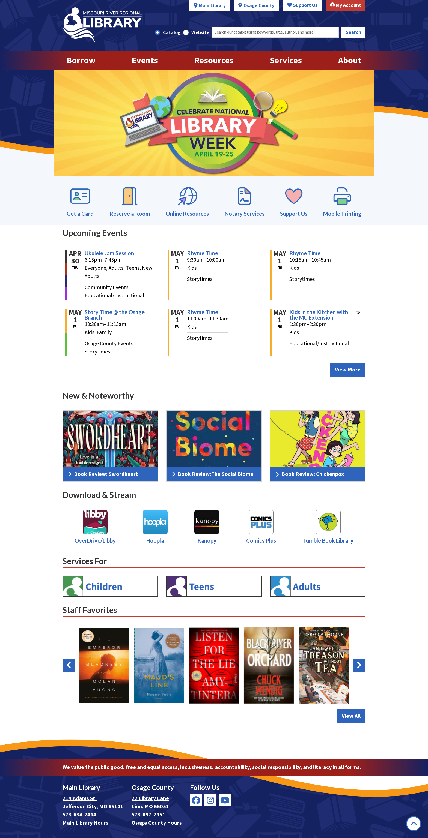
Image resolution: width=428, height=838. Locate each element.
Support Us (302, 5)
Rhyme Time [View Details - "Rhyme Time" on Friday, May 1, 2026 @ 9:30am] (202, 253)
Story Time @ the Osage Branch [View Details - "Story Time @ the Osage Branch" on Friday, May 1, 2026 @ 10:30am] (115, 314)
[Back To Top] (413, 823)
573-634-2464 (79, 815)
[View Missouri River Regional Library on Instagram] (210, 800)
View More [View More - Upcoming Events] (348, 370)
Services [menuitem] (286, 60)
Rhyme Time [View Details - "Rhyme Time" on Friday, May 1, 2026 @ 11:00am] (202, 312)
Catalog (171, 32)
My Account (345, 5)
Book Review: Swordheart (103, 474)
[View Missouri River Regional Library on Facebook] (196, 800)
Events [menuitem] (145, 60)
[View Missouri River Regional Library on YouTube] (225, 800)
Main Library (212, 5)
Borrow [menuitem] (81, 60)
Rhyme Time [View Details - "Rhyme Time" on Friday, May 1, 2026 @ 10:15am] (304, 253)
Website (200, 32)
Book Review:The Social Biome (213, 474)
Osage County (258, 5)
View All (354, 716)
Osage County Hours (157, 823)
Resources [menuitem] (214, 60)
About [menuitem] (349, 60)
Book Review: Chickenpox (309, 474)
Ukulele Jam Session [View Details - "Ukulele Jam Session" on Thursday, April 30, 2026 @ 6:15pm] (109, 253)
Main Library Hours (85, 823)
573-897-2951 (148, 815)
